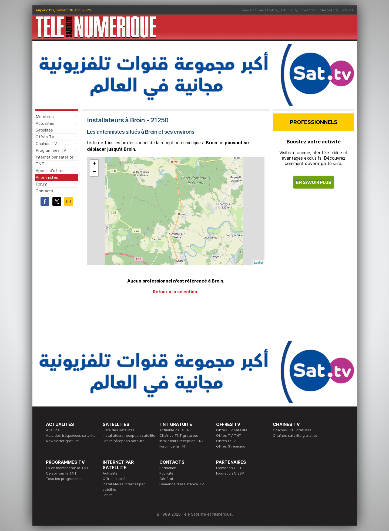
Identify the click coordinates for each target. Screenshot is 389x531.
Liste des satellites (119, 430)
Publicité (166, 473)
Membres (45, 116)
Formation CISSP (230, 473)
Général (166, 478)
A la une (53, 430)
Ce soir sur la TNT (61, 473)
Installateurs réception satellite (129, 435)
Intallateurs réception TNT (181, 441)
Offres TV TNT (228, 435)
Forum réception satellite (124, 441)
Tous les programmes (64, 478)
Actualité (110, 473)
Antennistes (47, 177)
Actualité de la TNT (175, 430)
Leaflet (258, 262)
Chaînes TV (46, 143)
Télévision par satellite (259, 10)
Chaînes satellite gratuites (295, 435)
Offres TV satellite (231, 430)
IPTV (293, 10)
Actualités (45, 123)
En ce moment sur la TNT (67, 468)
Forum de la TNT (173, 446)
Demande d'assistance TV (181, 484)
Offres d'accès (115, 478)
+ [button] (94, 164)
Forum (41, 184)
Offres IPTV (226, 441)
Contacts (44, 190)
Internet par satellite (336, 10)
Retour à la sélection (175, 291)
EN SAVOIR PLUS (313, 182)
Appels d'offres (50, 170)
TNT (283, 10)
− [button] (94, 172)
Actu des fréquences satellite (71, 435)
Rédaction (167, 468)
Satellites (44, 130)
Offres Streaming (230, 446)
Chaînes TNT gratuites (178, 435)
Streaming (308, 10)
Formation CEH (228, 468)
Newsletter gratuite (62, 441)
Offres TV (45, 136)
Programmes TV (51, 150)
